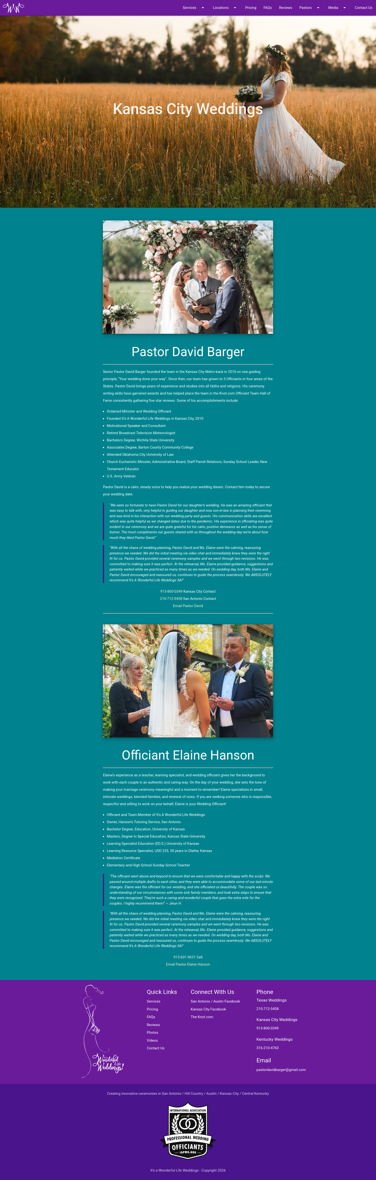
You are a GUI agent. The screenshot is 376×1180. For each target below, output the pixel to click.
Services (194, 7)
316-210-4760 (268, 1048)
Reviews (285, 8)
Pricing (250, 8)
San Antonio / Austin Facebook (215, 1001)
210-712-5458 (171, 598)
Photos (152, 1032)
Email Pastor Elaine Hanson (188, 964)
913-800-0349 (171, 591)
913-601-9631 (184, 957)
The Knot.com (202, 1017)
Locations (225, 7)
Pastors (310, 7)
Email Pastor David (188, 606)
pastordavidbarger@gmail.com (281, 1070)
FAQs (268, 8)
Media (337, 7)
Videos (152, 1040)
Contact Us (363, 8)
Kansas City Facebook (208, 1009)
